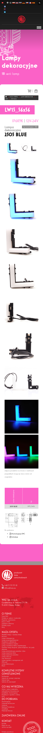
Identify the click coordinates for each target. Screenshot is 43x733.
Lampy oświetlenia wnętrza (10, 644)
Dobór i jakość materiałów (10, 689)
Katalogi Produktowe (8, 707)
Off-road (4, 662)
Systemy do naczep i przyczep (11, 678)
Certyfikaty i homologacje (10, 693)
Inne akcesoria (6, 658)
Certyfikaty (5, 709)
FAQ (3, 696)
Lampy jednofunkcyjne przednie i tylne (13, 651)
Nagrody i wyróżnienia (8, 620)
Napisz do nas (6, 725)
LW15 (6, 99)
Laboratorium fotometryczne (10, 691)
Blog (3, 627)
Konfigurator (5, 676)
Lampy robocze (6, 656)
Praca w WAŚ (6, 622)
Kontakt (4, 723)
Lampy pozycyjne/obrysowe (10, 640)
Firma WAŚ (5, 616)
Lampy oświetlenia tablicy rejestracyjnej (14, 645)
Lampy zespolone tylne (9, 653)
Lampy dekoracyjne (27, 97)
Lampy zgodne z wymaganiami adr (12, 660)
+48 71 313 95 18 (10, 585)
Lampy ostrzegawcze (8, 638)
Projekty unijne (6, 625)
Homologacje (6, 701)
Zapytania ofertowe (8, 623)
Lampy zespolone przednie (10, 655)
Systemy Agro (6, 680)
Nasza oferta (14, 97)
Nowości (4, 636)
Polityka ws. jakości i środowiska (11, 618)
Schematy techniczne (8, 703)
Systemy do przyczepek (9, 682)
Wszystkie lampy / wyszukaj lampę (12, 634)
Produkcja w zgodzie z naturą (11, 695)
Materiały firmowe (7, 711)
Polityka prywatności (8, 732)
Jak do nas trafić (7, 727)
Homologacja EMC (17, 534)
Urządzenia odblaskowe (9, 642)
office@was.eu (10, 588)
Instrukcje (13, 537)
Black (3, 666)
